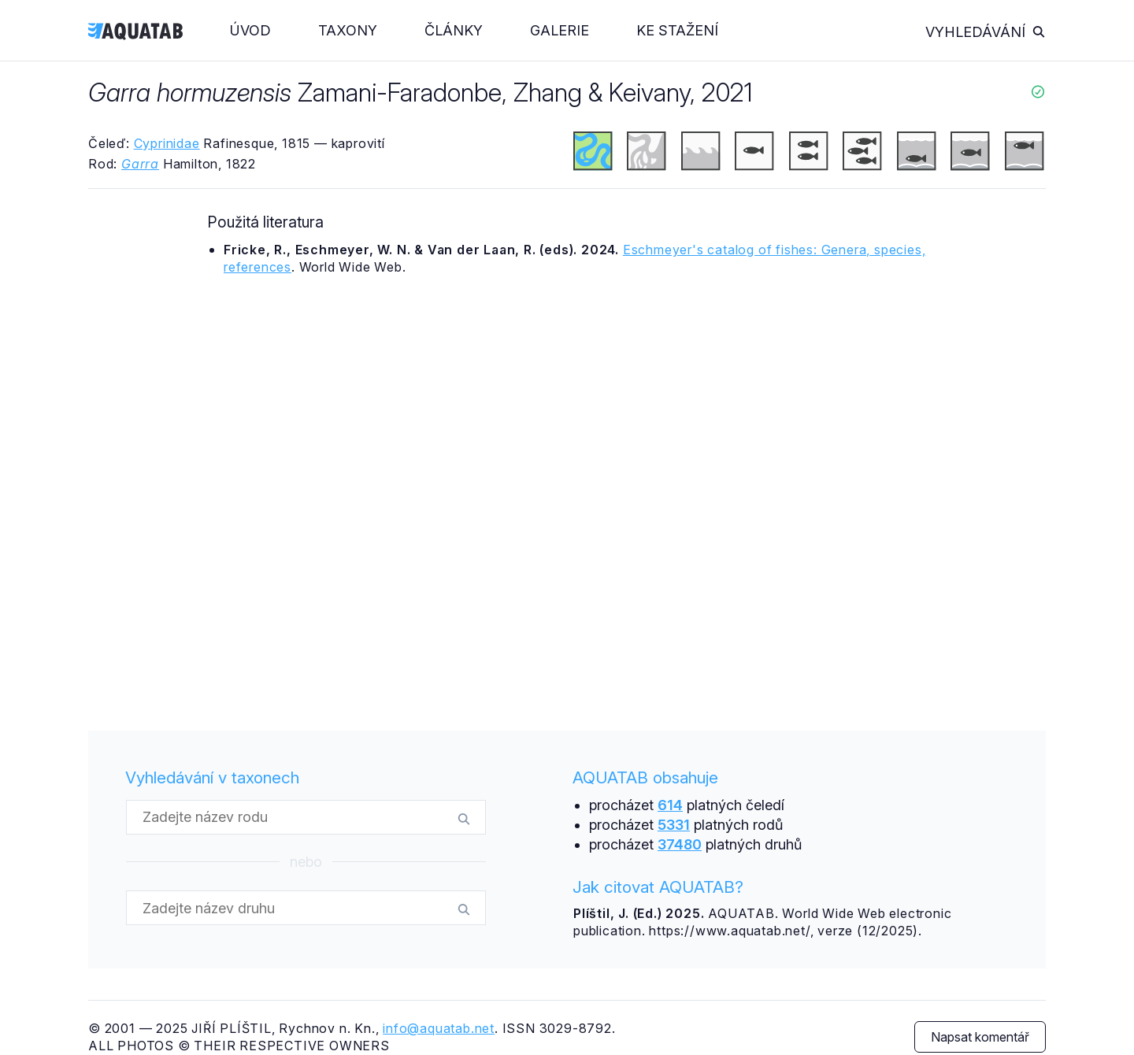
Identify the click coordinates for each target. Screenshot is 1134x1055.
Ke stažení (677, 30)
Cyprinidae (167, 143)
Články (453, 30)
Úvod (250, 30)
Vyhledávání (985, 32)
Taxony (347, 30)
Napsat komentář (980, 1037)
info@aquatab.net (439, 1028)
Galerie (559, 30)
